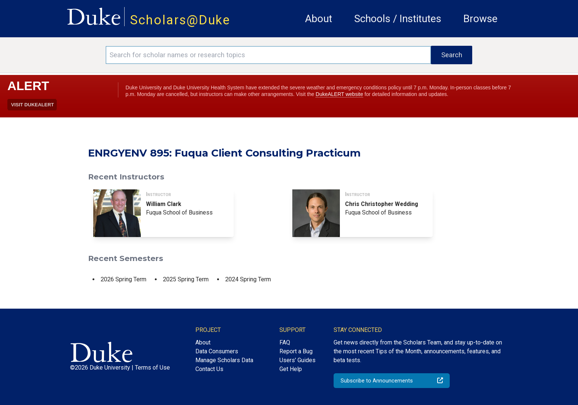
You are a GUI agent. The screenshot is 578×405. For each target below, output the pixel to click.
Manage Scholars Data (224, 360)
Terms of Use (152, 367)
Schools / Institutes (397, 19)
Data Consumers (216, 351)
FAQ (284, 342)
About (318, 19)
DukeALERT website (339, 94)
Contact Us (209, 369)
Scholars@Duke (180, 20)
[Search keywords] (268, 55)
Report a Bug (296, 351)
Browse (480, 19)
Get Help (290, 369)
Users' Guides (297, 360)
